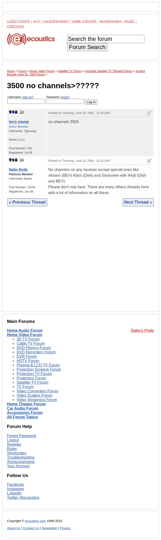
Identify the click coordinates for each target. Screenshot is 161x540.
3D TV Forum (28, 339)
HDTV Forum (28, 361)
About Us (13, 528)
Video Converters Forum (37, 391)
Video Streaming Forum (37, 400)
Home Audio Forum (25, 330)
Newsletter (49, 528)
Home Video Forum (24, 335)
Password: (65, 99)
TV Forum (25, 387)
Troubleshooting (20, 457)
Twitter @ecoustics (23, 498)
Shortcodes (16, 453)
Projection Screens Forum (39, 369)
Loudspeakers (56, 21)
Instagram (15, 489)
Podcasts (15, 26)
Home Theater (84, 21)
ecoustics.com (35, 521)
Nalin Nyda (18, 169)
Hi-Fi (36, 21)
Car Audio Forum (22, 408)
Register (14, 444)
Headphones (110, 21)
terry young (19, 121)
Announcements (21, 462)
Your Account (18, 466)
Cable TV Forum (31, 343)
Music (129, 21)
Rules (12, 449)
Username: (26, 99)
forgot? (65, 97)
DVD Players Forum (34, 348)
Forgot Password (21, 436)
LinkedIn (14, 493)
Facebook (15, 485)
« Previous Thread (27, 202)
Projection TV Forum (34, 374)
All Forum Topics (22, 417)
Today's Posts (142, 330)
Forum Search (87, 47)
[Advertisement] (80, 263)
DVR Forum (27, 356)
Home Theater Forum (26, 404)
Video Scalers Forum (34, 395)
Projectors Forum (31, 378)
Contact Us (31, 528)
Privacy (65, 528)
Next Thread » (138, 202)
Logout (13, 440)
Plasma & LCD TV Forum (38, 365)
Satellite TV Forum (32, 382)
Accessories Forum (25, 413)
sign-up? (27, 97)
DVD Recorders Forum (36, 352)
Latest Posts (18, 21)
